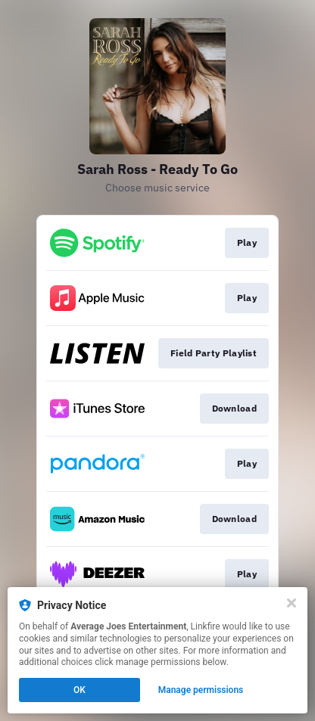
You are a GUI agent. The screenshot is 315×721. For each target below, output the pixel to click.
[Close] (291, 603)
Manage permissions (201, 690)
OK (79, 690)
